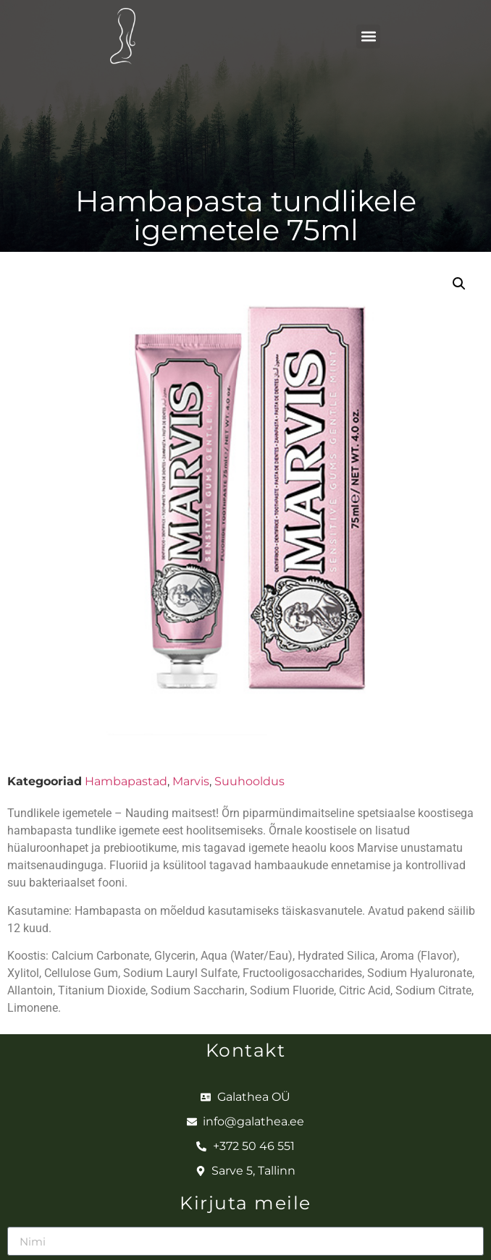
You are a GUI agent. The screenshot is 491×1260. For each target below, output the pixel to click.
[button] (368, 36)
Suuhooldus (249, 781)
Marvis (190, 781)
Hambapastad (126, 781)
